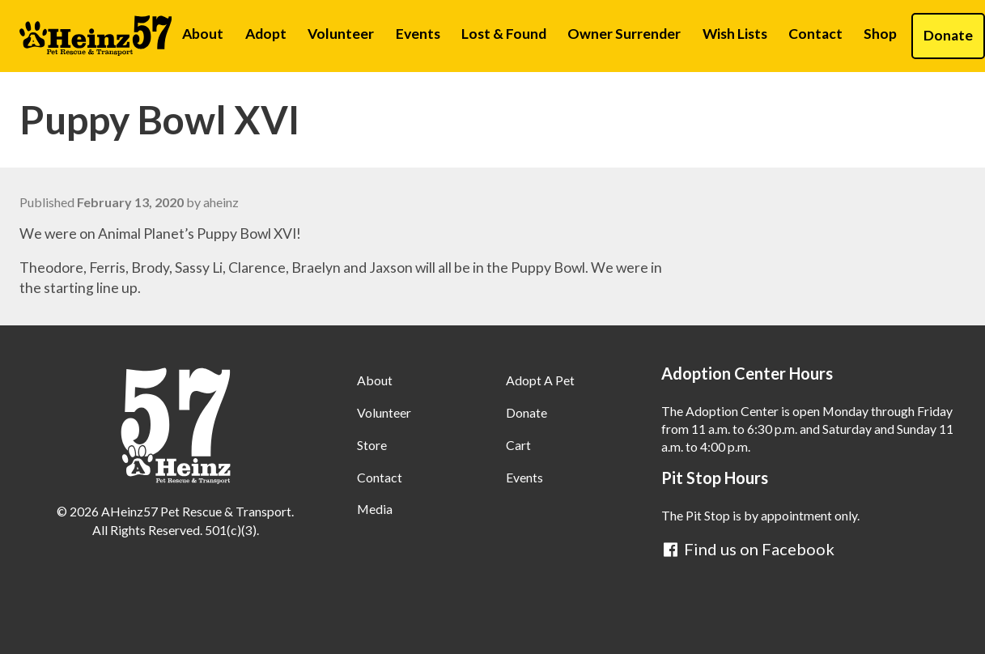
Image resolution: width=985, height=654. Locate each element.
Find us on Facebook (747, 548)
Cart (518, 444)
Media (375, 508)
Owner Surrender (624, 33)
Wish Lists (735, 33)
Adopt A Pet (540, 380)
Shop (880, 33)
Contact (815, 33)
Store (372, 444)
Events (418, 33)
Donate (526, 412)
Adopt (266, 33)
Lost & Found (503, 33)
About (202, 33)
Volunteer (341, 33)
